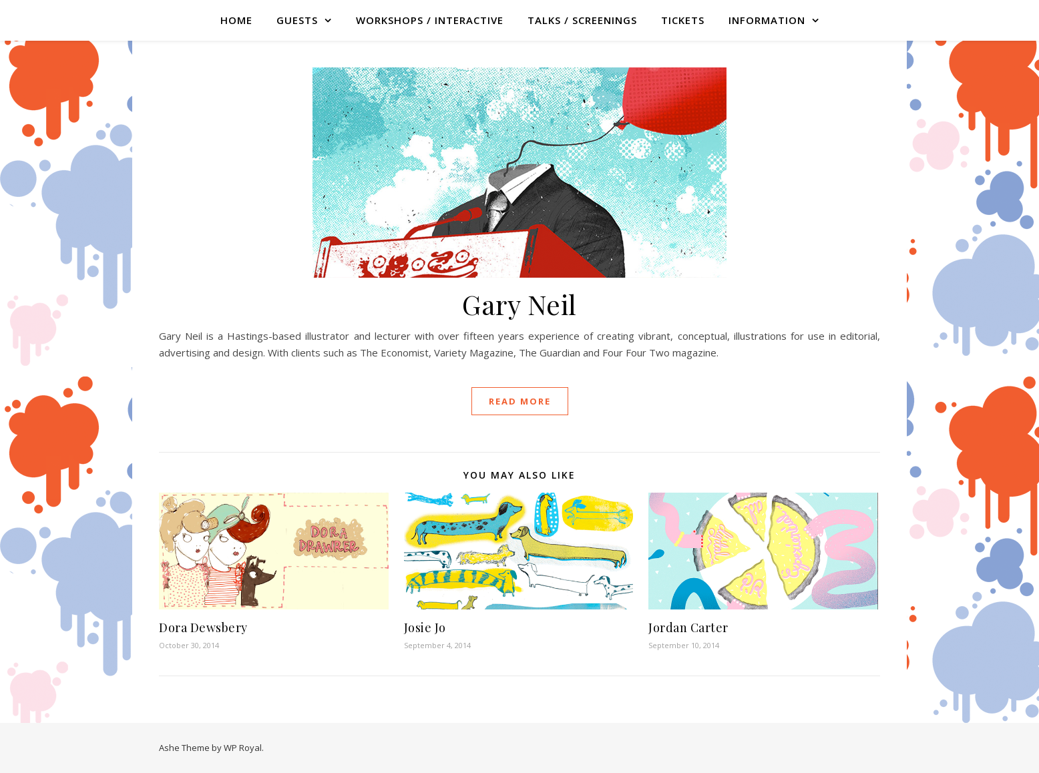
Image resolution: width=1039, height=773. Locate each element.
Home (236, 20)
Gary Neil (519, 304)
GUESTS (297, 20)
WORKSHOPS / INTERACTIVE (429, 20)
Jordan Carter (688, 627)
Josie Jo (425, 627)
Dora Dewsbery (203, 627)
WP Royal (243, 748)
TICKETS (682, 20)
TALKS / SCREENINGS (582, 20)
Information (767, 20)
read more (520, 401)
